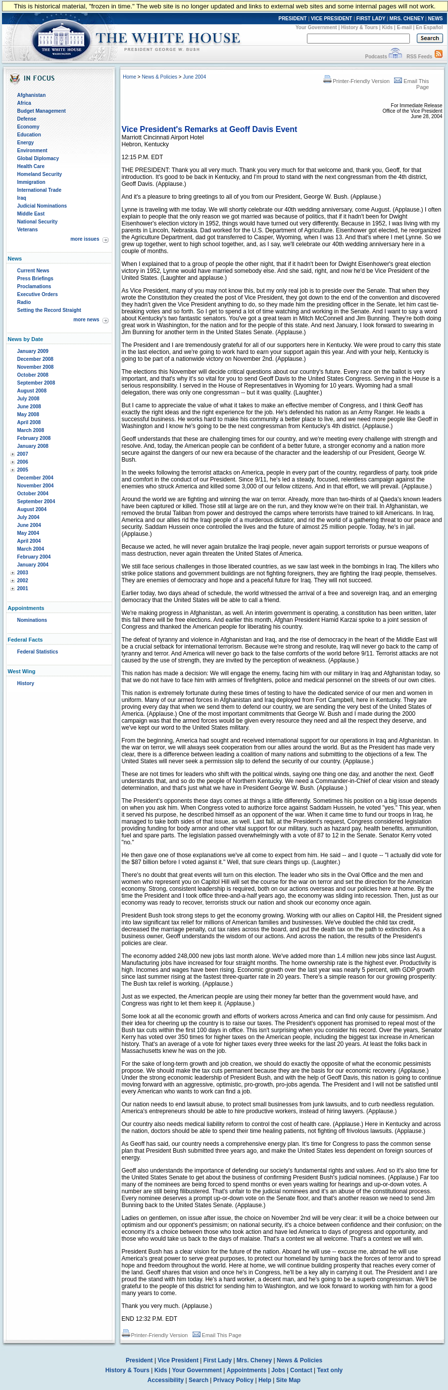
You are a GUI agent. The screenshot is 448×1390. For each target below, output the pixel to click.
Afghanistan (31, 95)
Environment (32, 150)
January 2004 (33, 564)
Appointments (247, 1370)
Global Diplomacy (38, 158)
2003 (22, 572)
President (139, 1360)
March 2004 (30, 549)
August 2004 (32, 509)
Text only (330, 1370)
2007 (22, 454)
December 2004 (35, 477)
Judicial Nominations (42, 206)
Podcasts (376, 56)
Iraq (21, 198)
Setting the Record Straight (49, 310)
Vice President (178, 1360)
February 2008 (34, 438)
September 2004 (36, 501)
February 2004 (34, 557)
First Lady (217, 1360)
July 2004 (28, 517)
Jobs (278, 1370)
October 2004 (33, 493)
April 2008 (29, 422)
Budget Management (41, 111)
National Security (37, 221)
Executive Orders (37, 294)
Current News (33, 270)
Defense (27, 119)
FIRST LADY (371, 18)
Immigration (31, 182)
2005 (22, 470)
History (25, 683)
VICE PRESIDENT (331, 18)
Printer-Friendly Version (356, 81)
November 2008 (35, 367)
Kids (387, 27)
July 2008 (28, 398)
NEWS (435, 18)
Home (129, 77)
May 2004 (28, 533)
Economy (28, 127)
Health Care (31, 166)
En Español (429, 27)
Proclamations (34, 286)
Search (198, 1380)
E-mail (404, 27)
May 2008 (28, 414)
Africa (24, 103)
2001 (22, 588)
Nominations (32, 620)
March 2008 (30, 430)
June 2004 (29, 525)
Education (29, 134)
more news (86, 319)
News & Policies (159, 77)
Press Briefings (35, 278)
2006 (22, 462)
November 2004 (35, 485)
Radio (24, 302)
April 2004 (29, 541)
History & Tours (359, 27)
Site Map (288, 1380)
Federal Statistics (37, 651)
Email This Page (217, 1335)
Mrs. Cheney (254, 1360)
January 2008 (33, 446)
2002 (22, 580)
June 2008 (29, 406)
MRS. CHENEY (407, 18)
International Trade (39, 190)
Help (264, 1380)
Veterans (27, 229)
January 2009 (33, 351)
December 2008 (35, 359)
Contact (301, 1370)
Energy (25, 142)
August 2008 (32, 390)
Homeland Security (39, 174)
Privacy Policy (233, 1380)
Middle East (31, 214)
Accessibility (166, 1380)
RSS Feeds (419, 56)
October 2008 (33, 375)
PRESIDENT (292, 18)
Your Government (316, 27)
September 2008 (36, 383)
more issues (84, 239)
